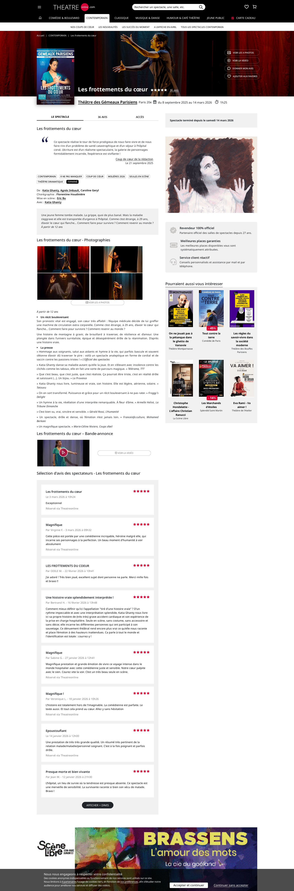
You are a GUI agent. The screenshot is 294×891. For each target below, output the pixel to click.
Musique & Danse (148, 18)
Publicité (154, 860)
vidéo (237, 60)
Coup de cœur (95, 176)
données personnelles (116, 864)
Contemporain (97, 18)
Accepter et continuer (188, 885)
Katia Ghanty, (51, 190)
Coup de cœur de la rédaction (134, 159)
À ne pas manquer (71, 176)
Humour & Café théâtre (183, 18)
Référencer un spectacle (164, 856)
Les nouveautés (108, 27)
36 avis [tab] (102, 117)
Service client (101, 856)
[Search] (164, 7)
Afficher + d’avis (97, 804)
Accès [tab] (140, 117)
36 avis (174, 90)
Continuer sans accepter (231, 885)
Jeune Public (215, 18)
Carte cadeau (243, 18)
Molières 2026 (116, 176)
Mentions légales (47, 864)
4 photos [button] (118, 288)
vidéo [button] (118, 451)
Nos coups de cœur (82, 27)
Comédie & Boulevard (64, 18)
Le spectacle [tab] (60, 117)
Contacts (42, 867)
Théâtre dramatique (50, 181)
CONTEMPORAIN (47, 176)
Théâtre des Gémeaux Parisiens (107, 102)
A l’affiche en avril (165, 27)
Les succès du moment (136, 27)
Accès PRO (155, 864)
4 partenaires (69, 881)
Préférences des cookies (108, 867)
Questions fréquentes (106, 860)
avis (240, 68)
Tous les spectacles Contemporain (202, 27)
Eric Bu (61, 198)
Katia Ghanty (53, 202)
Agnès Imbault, (70, 190)
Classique (122, 18)
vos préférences (129, 881)
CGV (95, 864)
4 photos (240, 52)
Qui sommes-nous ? (49, 856)
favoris (242, 76)
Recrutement (45, 860)
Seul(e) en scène (139, 176)
